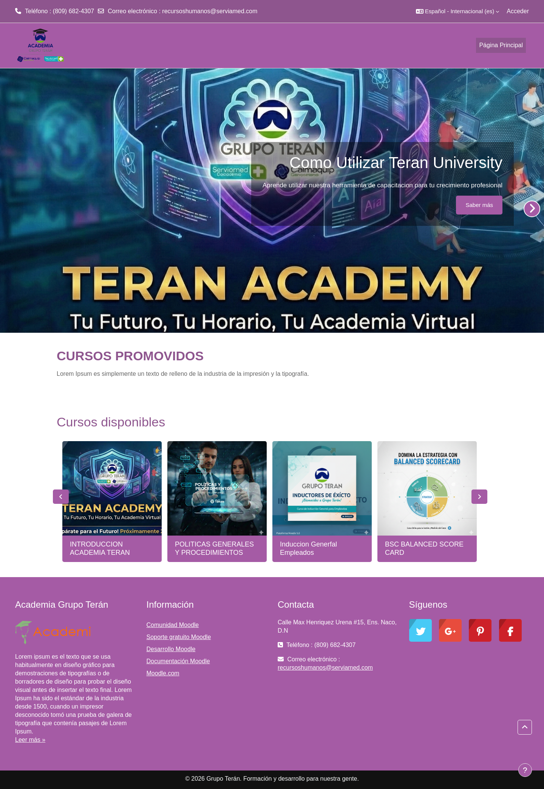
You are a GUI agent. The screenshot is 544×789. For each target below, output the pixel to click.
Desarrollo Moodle (171, 649)
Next (479, 496)
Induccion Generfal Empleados (308, 548)
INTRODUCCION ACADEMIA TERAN (100, 548)
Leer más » (30, 740)
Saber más (479, 205)
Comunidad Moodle (173, 625)
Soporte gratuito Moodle (179, 637)
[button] (457, 11)
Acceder (518, 11)
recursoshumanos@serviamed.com (209, 11)
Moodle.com (163, 673)
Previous (61, 496)
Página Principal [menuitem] (501, 45)
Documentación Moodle (178, 661)
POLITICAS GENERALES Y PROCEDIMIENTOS (214, 548)
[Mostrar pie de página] (525, 770)
